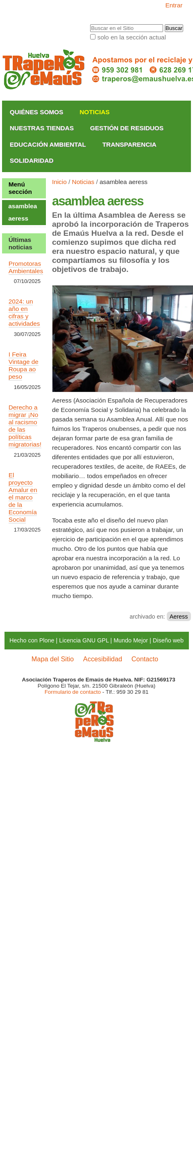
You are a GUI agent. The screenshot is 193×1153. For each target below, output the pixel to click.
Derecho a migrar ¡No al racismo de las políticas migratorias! (25, 426)
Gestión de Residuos (126, 127)
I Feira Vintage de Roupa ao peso (24, 365)
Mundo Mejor (131, 640)
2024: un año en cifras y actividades (24, 312)
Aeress (179, 616)
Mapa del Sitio (53, 659)
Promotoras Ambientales (26, 267)
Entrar (174, 5)
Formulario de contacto (73, 692)
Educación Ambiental (48, 144)
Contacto (145, 659)
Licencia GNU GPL (84, 640)
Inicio (59, 181)
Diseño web (168, 640)
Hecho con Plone (31, 640)
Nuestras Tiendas (42, 127)
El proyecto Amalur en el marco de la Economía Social (23, 497)
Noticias (94, 111)
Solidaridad (32, 160)
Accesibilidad (102, 659)
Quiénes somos (37, 111)
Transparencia (129, 144)
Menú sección (20, 188)
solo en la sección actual (131, 37)
